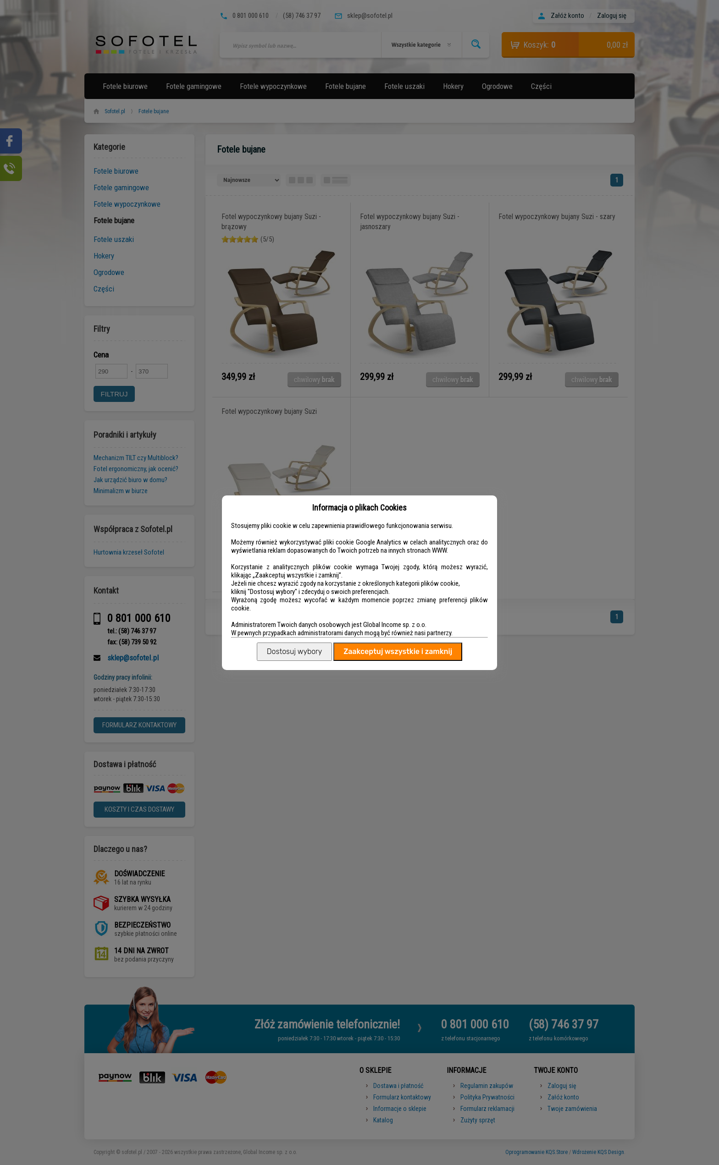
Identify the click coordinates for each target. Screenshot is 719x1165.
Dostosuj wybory (294, 651)
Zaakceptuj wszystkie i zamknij (397, 651)
